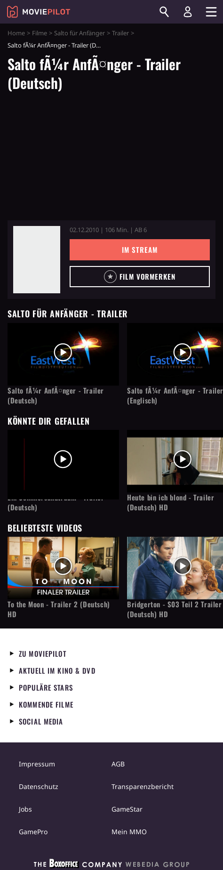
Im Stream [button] (139, 249)
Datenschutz (38, 786)
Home (16, 33)
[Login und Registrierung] (187, 12)
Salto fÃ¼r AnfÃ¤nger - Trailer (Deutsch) (56, 395)
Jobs (25, 809)
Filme (39, 33)
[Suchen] (164, 12)
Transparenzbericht (143, 786)
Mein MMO (129, 831)
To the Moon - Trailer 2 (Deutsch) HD (59, 609)
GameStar (127, 809)
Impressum (37, 763)
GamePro (33, 831)
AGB (118, 763)
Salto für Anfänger (79, 33)
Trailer (120, 33)
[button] (140, 276)
